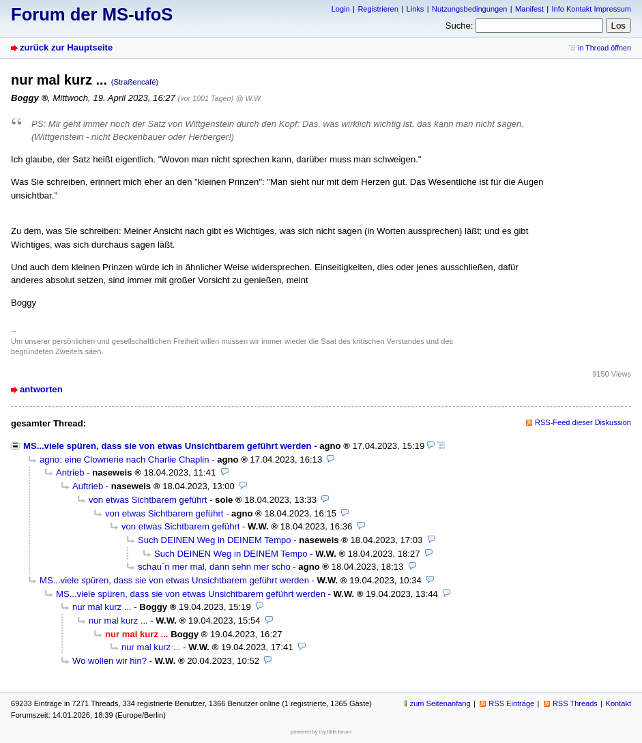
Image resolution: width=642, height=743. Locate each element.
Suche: (459, 25)
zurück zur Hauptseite (66, 47)
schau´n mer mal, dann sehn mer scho (214, 567)
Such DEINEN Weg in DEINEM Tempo (214, 540)
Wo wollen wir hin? (109, 661)
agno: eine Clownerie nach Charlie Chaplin (124, 459)
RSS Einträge (511, 703)
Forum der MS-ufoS (92, 14)
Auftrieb (87, 486)
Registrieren (378, 9)
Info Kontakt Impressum (592, 9)
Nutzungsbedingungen (469, 9)
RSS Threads (575, 703)
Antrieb (70, 472)
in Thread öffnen (604, 48)
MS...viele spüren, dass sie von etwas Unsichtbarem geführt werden (167, 446)
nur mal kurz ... (102, 607)
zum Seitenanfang (440, 703)
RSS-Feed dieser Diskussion (583, 422)
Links (415, 9)
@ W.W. (249, 98)
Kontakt (618, 703)
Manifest (529, 9)
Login (341, 9)
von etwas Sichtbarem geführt (148, 500)
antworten (41, 389)
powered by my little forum (321, 732)
